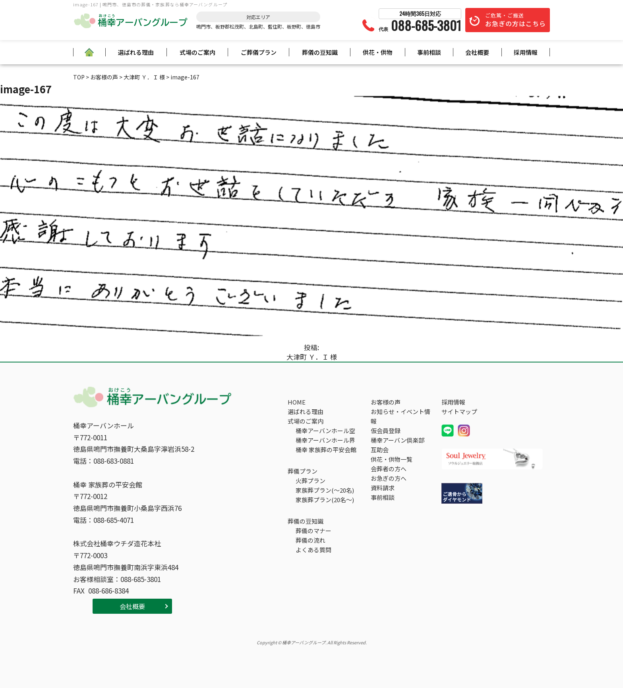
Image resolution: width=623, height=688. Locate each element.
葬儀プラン (302, 471)
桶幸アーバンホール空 (325, 430)
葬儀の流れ (310, 540)
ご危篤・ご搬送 (515, 20)
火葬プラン (310, 480)
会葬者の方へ (388, 468)
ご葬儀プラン (259, 52)
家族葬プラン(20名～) (325, 499)
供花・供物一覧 (391, 459)
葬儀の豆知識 (320, 52)
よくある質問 (313, 549)
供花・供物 (378, 52)
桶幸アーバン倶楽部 (397, 440)
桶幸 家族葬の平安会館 (326, 449)
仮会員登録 (385, 430)
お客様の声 (385, 402)
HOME (297, 402)
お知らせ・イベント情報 (400, 416)
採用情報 (526, 52)
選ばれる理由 (136, 52)
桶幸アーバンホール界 (325, 440)
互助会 (380, 449)
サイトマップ (459, 411)
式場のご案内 (197, 52)
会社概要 (477, 52)
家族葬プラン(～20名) (325, 490)
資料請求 (383, 488)
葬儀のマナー (313, 530)
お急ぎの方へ (388, 478)
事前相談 (429, 52)
